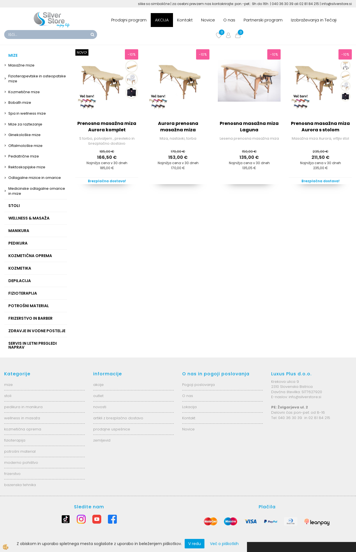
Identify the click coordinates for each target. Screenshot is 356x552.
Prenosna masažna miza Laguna (249, 126)
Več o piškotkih (224, 543)
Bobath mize (19, 102)
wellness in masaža (22, 418)
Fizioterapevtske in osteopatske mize (37, 78)
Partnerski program (263, 20)
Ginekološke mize (24, 134)
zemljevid (101, 440)
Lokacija (189, 407)
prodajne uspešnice (111, 429)
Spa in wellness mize (27, 113)
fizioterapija (14, 440)
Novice (208, 20)
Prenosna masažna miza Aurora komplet (106, 126)
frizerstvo (12, 473)
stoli (7, 395)
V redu (194, 543)
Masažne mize (21, 65)
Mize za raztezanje (25, 124)
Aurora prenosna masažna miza (178, 126)
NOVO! (82, 52)
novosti (99, 407)
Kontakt (185, 20)
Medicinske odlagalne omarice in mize (36, 191)
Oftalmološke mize (25, 145)
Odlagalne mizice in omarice (34, 177)
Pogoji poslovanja (198, 384)
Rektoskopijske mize (26, 167)
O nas (229, 20)
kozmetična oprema (22, 429)
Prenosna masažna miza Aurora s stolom (320, 126)
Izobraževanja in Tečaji (314, 20)
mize (8, 384)
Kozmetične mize (24, 92)
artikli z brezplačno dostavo (118, 418)
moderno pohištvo (21, 462)
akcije (98, 384)
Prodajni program (129, 20)
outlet (98, 395)
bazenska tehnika (20, 484)
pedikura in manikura (23, 407)
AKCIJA (162, 20)
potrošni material (20, 451)
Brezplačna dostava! (107, 181)
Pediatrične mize (23, 156)
